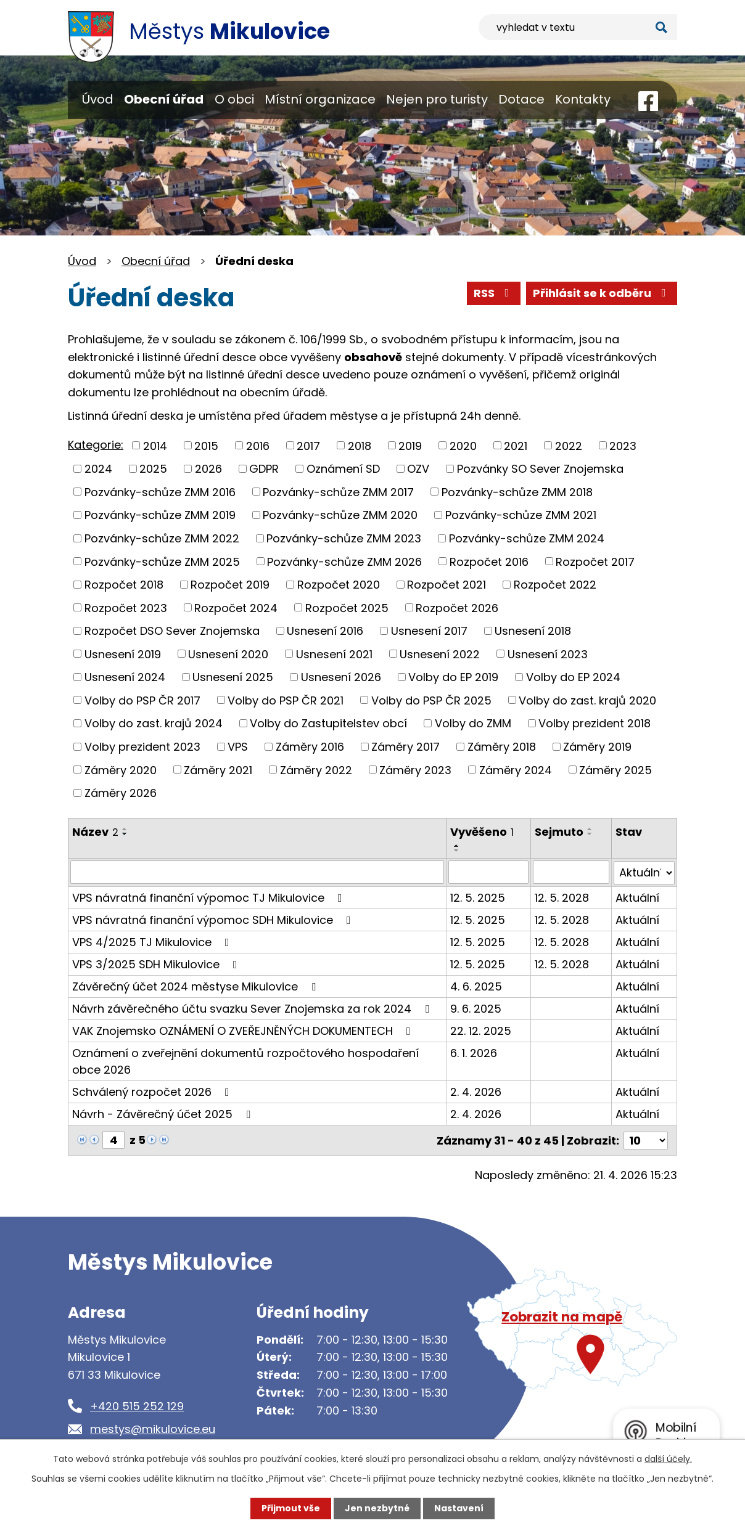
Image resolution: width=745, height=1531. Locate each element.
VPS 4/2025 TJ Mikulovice (153, 941)
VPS (238, 746)
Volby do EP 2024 (573, 677)
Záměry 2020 (120, 769)
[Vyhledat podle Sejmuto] (571, 872)
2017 (308, 445)
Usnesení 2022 (440, 653)
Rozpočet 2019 (230, 584)
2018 (359, 445)
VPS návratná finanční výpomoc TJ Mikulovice (209, 897)
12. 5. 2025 (477, 897)
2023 (622, 445)
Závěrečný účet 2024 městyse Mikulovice (196, 986)
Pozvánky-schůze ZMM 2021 (520, 515)
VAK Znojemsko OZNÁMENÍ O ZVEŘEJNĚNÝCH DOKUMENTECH (244, 1030)
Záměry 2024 (515, 769)
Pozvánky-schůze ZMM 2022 (161, 538)
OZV (418, 468)
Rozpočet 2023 (125, 607)
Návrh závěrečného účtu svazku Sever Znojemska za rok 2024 (253, 1008)
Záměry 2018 (501, 746)
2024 (98, 468)
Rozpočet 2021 (446, 584)
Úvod (97, 99)
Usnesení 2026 (341, 677)
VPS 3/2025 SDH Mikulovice (157, 963)
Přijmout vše (290, 1508)
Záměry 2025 (615, 769)
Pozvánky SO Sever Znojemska (540, 468)
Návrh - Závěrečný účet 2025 (163, 1113)
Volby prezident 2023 (142, 746)
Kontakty (583, 99)
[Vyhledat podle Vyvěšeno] (488, 872)
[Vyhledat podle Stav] (644, 872)
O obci (234, 99)
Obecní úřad (164, 99)
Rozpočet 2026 (457, 607)
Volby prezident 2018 (594, 723)
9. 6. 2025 (475, 1008)
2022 (568, 445)
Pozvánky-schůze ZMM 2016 (160, 491)
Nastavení (459, 1508)
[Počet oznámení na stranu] (646, 1139)
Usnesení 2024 (124, 677)
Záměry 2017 (405, 746)
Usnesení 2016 (325, 631)
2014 (155, 445)
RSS (494, 293)
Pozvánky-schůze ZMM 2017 (338, 491)
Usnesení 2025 (232, 677)
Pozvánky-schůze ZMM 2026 (344, 561)
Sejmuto (559, 831)
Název (95, 831)
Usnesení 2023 (548, 653)
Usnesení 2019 (122, 653)
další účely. (668, 1459)
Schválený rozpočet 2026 (153, 1091)
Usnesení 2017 (429, 631)
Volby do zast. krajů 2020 (587, 700)
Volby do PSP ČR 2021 (286, 700)
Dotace (521, 99)
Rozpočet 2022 (555, 584)
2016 (258, 445)
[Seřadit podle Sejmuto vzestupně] (590, 829)
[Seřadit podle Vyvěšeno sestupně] (457, 850)
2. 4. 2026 (475, 1091)
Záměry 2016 (310, 746)
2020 (463, 445)
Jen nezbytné (377, 1508)
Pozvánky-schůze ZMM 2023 (343, 538)
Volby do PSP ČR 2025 (431, 700)
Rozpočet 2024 (236, 607)
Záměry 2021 (218, 769)
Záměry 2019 (597, 746)
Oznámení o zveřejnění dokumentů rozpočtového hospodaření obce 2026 (245, 1061)
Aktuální (637, 897)
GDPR (264, 468)
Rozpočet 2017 (595, 561)
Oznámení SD (343, 468)
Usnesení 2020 (228, 653)
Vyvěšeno (482, 831)
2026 (208, 468)
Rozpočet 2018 (123, 584)
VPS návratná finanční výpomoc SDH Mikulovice (214, 919)
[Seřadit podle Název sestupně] (125, 833)
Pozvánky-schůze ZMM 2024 (526, 538)
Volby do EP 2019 (453, 677)
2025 (153, 468)
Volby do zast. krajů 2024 (153, 723)
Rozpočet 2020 (338, 584)
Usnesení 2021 (334, 653)
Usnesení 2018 (533, 631)
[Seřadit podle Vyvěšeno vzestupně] (457, 845)
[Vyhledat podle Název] (257, 872)
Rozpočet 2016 (489, 561)
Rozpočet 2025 (347, 607)
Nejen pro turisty (437, 99)
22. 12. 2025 (480, 1030)
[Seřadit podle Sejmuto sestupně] (590, 833)
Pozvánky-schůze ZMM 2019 (160, 515)
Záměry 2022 (316, 769)
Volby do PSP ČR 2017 (142, 700)
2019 (410, 445)
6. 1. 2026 (473, 1052)
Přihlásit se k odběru (602, 293)
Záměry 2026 (120, 793)
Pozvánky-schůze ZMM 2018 (517, 491)
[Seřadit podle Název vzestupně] (125, 829)
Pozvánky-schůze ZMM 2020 (340, 515)
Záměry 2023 (415, 769)
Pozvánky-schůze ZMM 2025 (162, 561)
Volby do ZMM (473, 723)
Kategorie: (95, 444)
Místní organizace (320, 99)
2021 (515, 445)
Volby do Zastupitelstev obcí (328, 723)
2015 (206, 445)
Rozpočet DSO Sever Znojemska (172, 631)
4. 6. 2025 (476, 986)
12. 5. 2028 (562, 897)
